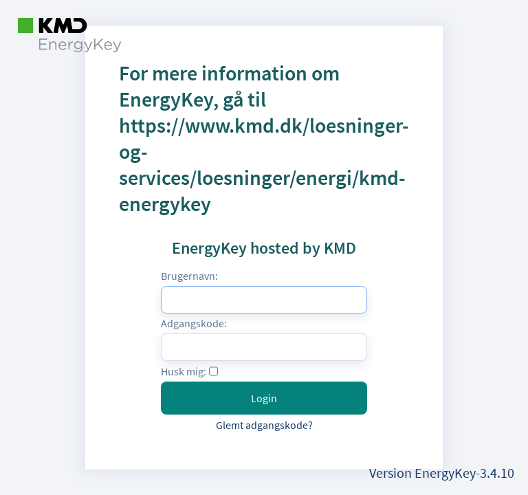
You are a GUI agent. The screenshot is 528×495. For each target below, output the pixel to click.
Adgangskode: (194, 323)
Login (264, 398)
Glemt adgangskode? (264, 425)
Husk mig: (183, 371)
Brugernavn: (189, 276)
